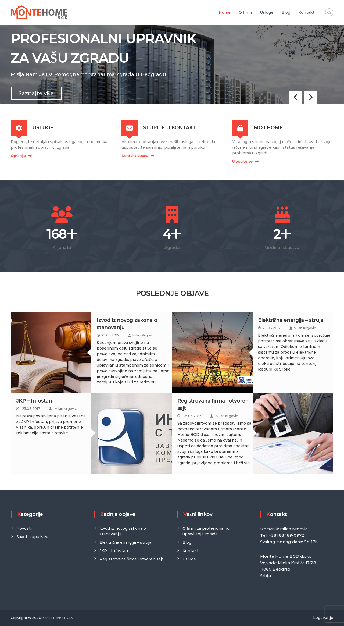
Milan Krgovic (143, 335)
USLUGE (42, 128)
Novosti (24, 528)
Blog (285, 12)
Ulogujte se (242, 161)
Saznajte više (36, 93)
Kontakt (306, 12)
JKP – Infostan (34, 401)
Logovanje (323, 617)
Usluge (266, 12)
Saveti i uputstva (32, 536)
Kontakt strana (134, 156)
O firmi (245, 12)
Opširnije (18, 156)
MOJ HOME (268, 128)
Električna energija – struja (290, 320)
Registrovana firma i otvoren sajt (131, 559)
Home (225, 12)
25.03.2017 (110, 335)
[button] (310, 97)
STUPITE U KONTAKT (169, 128)
